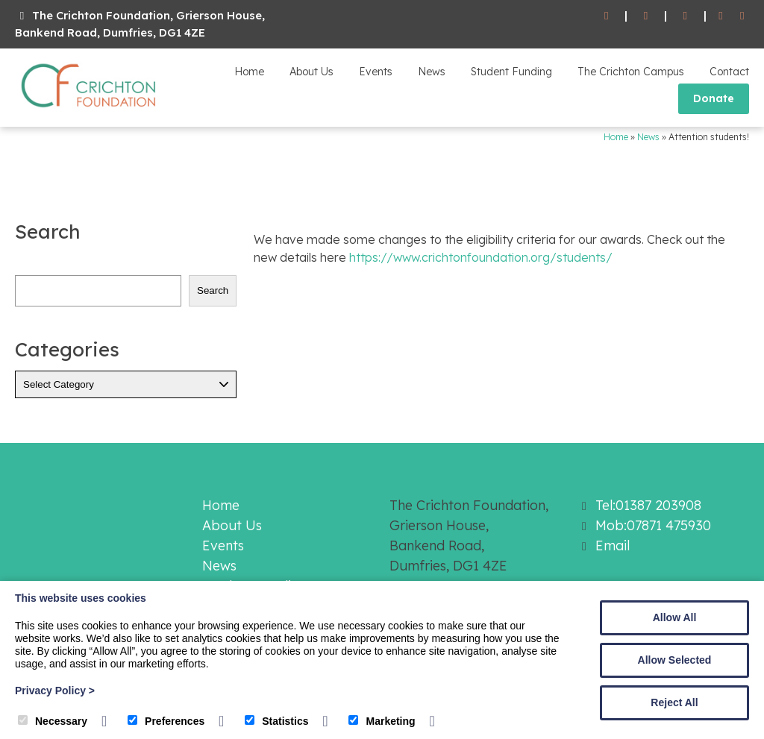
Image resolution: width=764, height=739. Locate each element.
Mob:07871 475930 (653, 525)
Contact (729, 71)
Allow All (675, 617)
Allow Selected (675, 660)
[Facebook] (721, 16)
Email (612, 545)
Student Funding (511, 71)
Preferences (166, 721)
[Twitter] (742, 16)
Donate (713, 98)
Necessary (52, 721)
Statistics (276, 721)
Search (212, 290)
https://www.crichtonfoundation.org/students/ (481, 257)
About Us (311, 71)
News (431, 71)
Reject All (674, 702)
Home (249, 71)
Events (375, 71)
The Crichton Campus (630, 71)
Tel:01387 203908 (648, 505)
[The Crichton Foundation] (89, 110)
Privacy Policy (55, 690)
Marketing (381, 721)
